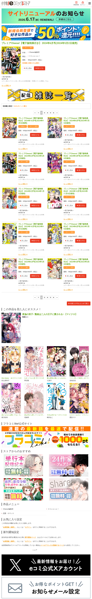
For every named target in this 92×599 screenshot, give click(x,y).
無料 (44, 582)
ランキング (17, 582)
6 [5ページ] (53, 81)
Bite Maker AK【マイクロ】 (12, 346)
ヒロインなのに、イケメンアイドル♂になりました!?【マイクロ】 (80, 383)
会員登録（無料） (9, 495)
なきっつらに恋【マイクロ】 (34, 346)
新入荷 (6, 582)
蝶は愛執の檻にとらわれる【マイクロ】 (57, 346)
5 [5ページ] (50, 81)
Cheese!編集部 (34, 20)
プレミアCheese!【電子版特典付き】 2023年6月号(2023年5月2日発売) (31, 230)
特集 (26, 582)
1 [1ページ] (38, 81)
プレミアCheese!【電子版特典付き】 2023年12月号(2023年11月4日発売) (75, 159)
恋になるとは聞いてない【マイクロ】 (12, 383)
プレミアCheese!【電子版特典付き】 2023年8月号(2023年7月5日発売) (76, 194)
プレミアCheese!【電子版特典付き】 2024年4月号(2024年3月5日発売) (76, 124)
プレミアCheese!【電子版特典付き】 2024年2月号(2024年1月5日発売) (31, 159)
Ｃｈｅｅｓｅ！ (34, 24)
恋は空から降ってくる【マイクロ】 (34, 383)
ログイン (28, 495)
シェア (34, 518)
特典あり (23, 94)
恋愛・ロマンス (8, 482)
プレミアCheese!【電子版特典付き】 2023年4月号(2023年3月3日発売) (76, 230)
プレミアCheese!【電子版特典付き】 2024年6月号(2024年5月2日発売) (31, 124)
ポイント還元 (29, 16)
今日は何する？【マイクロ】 (57, 383)
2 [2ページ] (41, 81)
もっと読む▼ (6, 54)
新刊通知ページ (30, 506)
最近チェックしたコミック (60, 582)
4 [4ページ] (47, 81)
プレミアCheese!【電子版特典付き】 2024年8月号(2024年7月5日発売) (76, 88)
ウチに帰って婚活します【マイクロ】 (80, 346)
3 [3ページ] (44, 81)
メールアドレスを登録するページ (52, 513)
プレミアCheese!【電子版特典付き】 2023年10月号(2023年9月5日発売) (31, 194)
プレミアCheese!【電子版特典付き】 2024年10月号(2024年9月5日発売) (31, 88)
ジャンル (36, 582)
